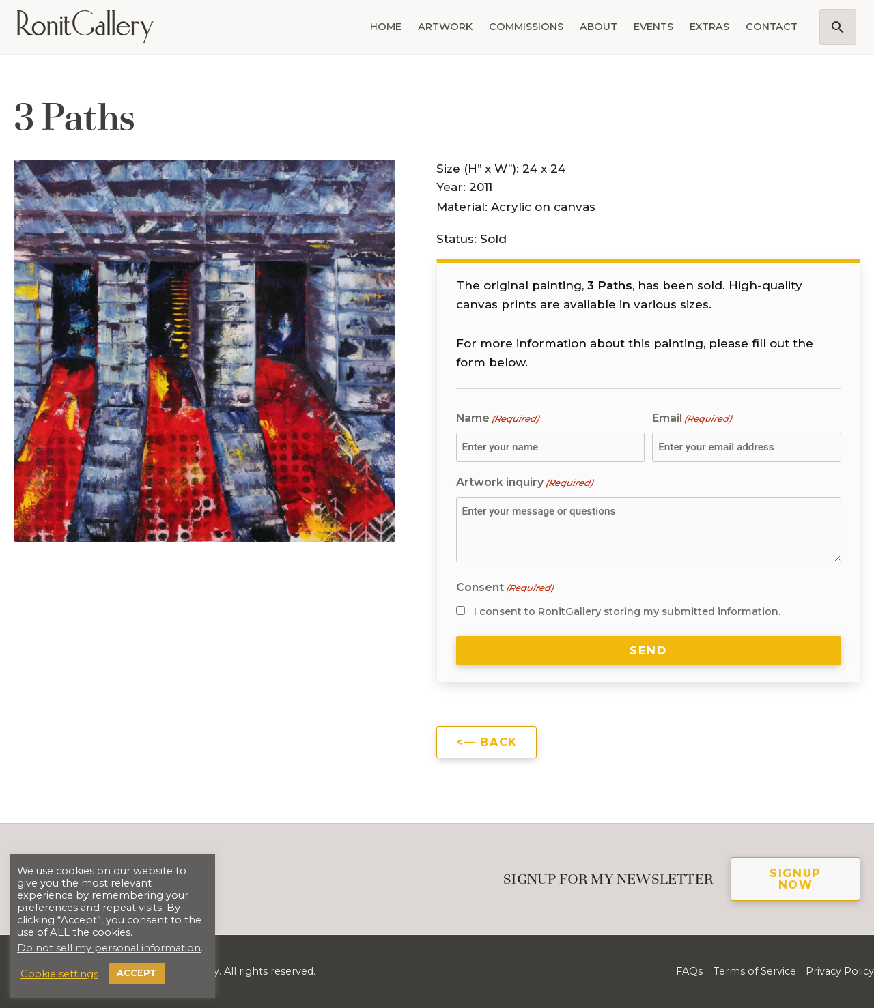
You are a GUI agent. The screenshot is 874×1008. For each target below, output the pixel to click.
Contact (772, 26)
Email (691, 419)
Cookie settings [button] (59, 974)
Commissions (526, 26)
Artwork (445, 26)
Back (498, 742)
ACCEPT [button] (136, 973)
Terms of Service (754, 971)
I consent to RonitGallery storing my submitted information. (627, 611)
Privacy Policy (840, 971)
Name (497, 419)
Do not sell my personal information (109, 948)
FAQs (689, 971)
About (598, 26)
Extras (709, 26)
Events (653, 26)
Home (385, 26)
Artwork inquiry (524, 483)
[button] (837, 27)
